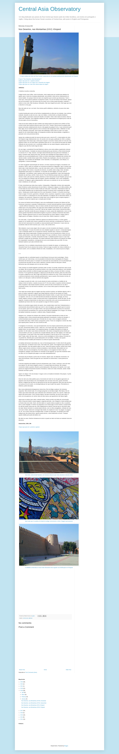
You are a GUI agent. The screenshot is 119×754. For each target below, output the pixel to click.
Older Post (68, 669)
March (23, 694)
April (23, 692)
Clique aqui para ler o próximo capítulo (29, 427)
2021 (21, 686)
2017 (21, 710)
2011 (21, 719)
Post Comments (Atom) (31, 672)
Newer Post (22, 669)
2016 (21, 712)
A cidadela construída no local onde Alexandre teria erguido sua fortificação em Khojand (49, 545)
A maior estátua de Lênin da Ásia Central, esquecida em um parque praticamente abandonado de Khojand (49, 54)
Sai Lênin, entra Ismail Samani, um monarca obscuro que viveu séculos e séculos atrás (49, 453)
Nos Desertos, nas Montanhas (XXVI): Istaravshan (33, 703)
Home (45, 669)
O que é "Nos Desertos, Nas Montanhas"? (30, 79)
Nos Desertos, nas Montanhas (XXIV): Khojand (33, 707)
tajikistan (30, 618)
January (24, 699)
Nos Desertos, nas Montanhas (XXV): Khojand (32, 705)
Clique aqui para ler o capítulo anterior (29, 80)
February (24, 696)
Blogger (66, 745)
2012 (21, 717)
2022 (21, 684)
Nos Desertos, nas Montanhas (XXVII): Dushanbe (33, 700)
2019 (21, 688)
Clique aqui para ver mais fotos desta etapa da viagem (33, 84)
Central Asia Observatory (50, 9)
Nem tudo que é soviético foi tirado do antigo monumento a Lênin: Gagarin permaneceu (49, 499)
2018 (21, 690)
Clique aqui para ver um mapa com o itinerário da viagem (34, 82)
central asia (25, 618)
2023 (21, 682)
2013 (21, 715)
